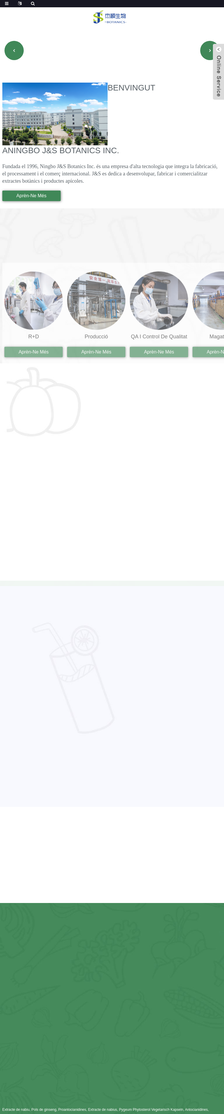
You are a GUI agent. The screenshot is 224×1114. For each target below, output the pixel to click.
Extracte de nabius (102, 1110)
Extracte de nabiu (15, 1110)
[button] (14, 50)
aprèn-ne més (31, 195)
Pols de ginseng (44, 1110)
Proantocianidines (72, 1110)
